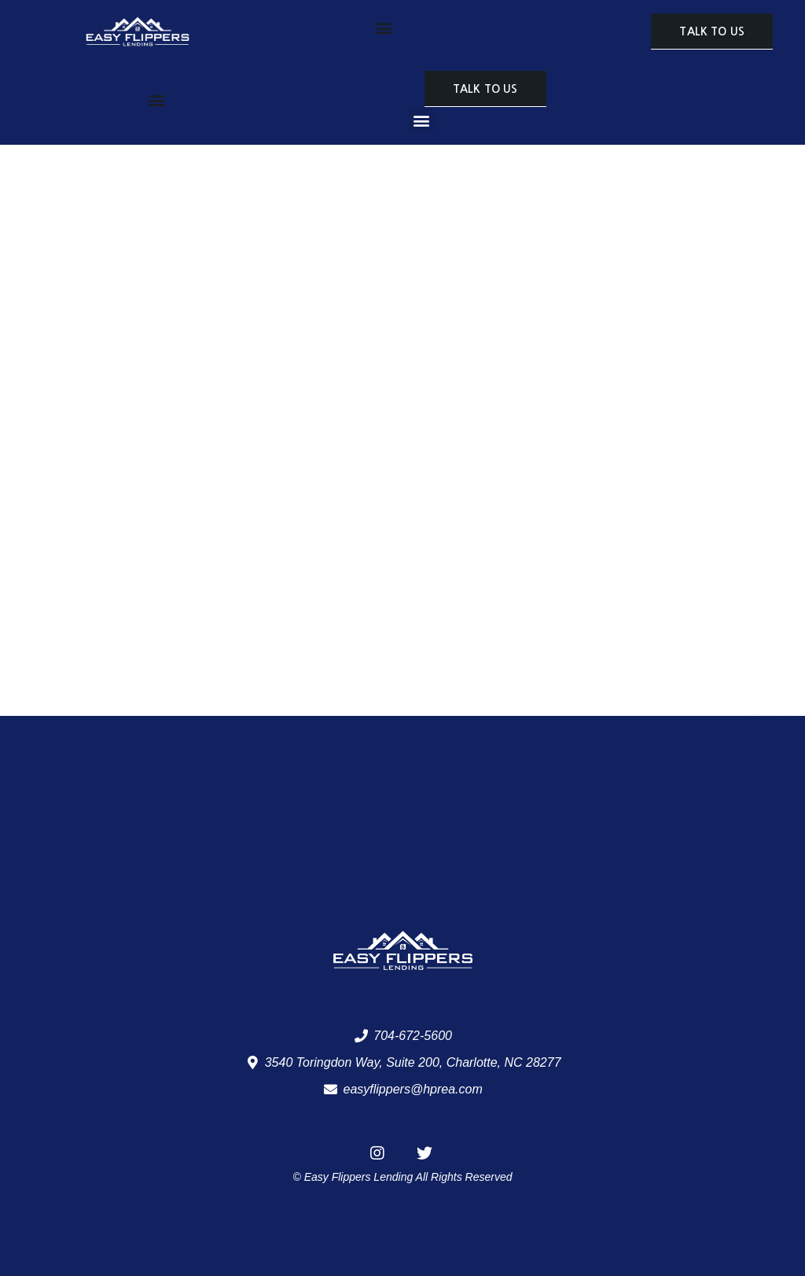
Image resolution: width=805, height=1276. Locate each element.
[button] (383, 28)
